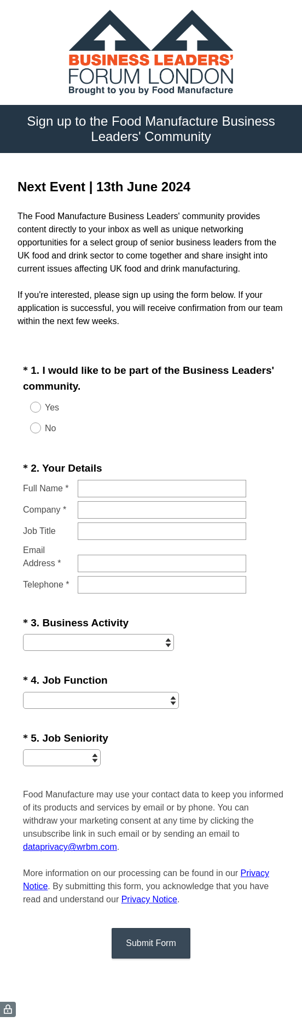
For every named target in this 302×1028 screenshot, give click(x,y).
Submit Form (151, 943)
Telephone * (46, 584)
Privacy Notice (149, 899)
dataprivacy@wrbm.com (70, 846)
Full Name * (46, 488)
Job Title (39, 531)
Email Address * (42, 556)
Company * (44, 509)
